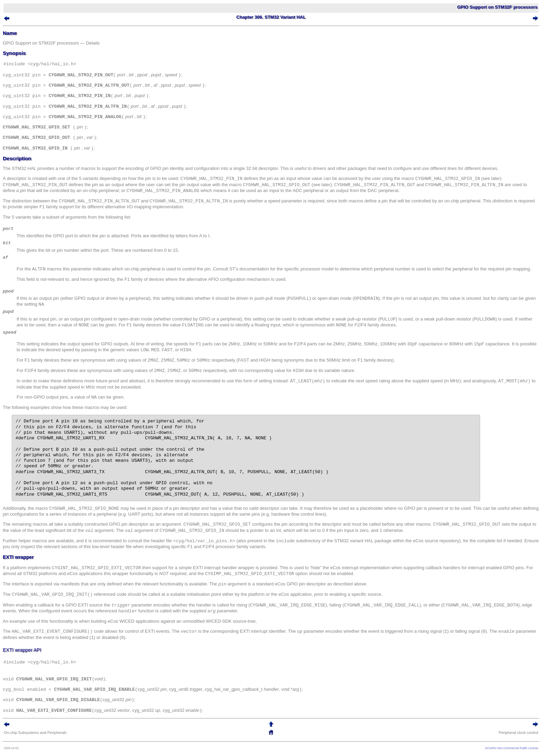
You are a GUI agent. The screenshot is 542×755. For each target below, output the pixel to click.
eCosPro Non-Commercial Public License (511, 748)
